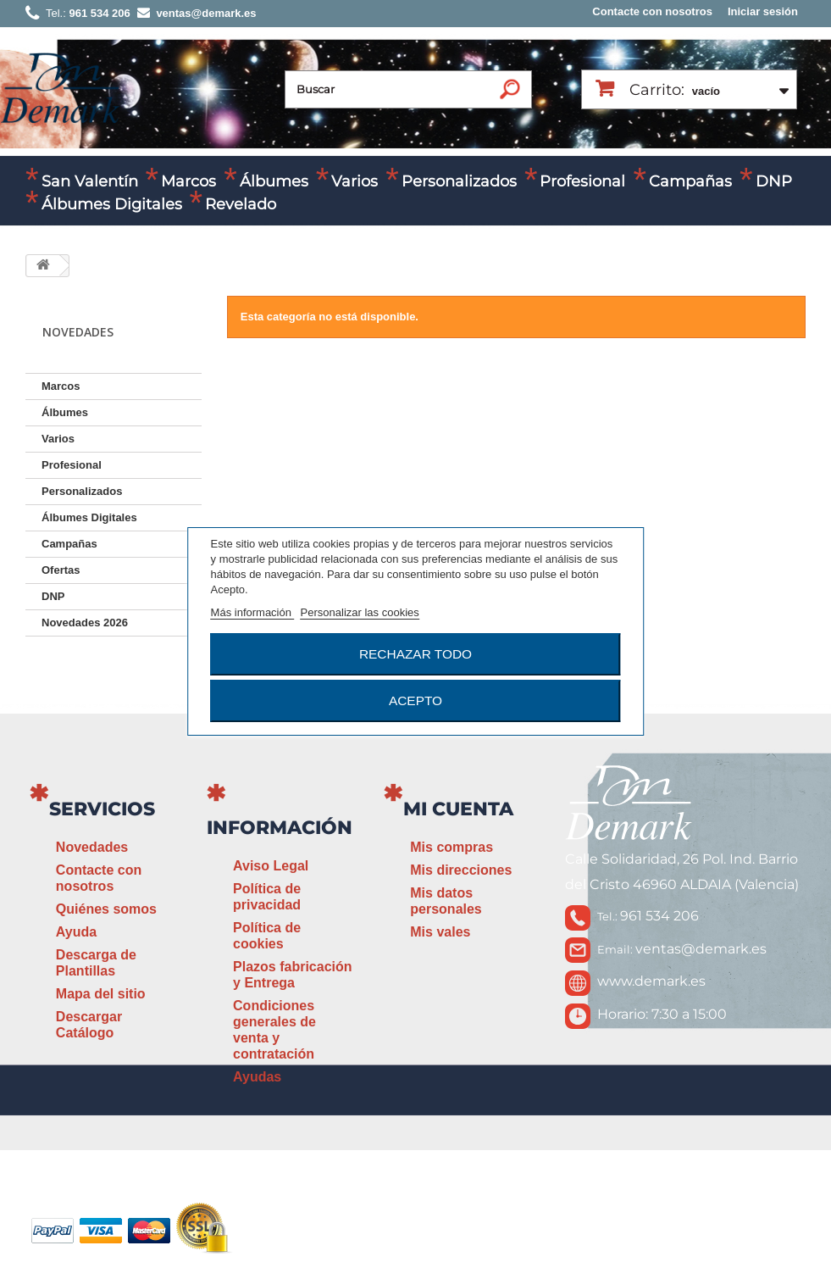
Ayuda (76, 932)
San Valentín (90, 181)
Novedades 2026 (85, 622)
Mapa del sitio (101, 994)
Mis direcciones (461, 870)
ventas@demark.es (701, 949)
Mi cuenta (458, 809)
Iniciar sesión (763, 11)
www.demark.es (651, 981)
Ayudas (257, 1077)
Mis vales (440, 932)
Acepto (415, 700)
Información (279, 827)
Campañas (690, 181)
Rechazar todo (415, 654)
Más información (253, 612)
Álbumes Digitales (112, 204)
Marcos (188, 181)
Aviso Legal (270, 866)
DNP (774, 181)
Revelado (240, 204)
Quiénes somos (106, 909)
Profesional (582, 181)
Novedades (92, 847)
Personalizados (459, 181)
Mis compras (451, 847)
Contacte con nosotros (652, 11)
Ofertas (61, 570)
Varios (354, 181)
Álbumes (274, 181)
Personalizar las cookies (360, 612)
